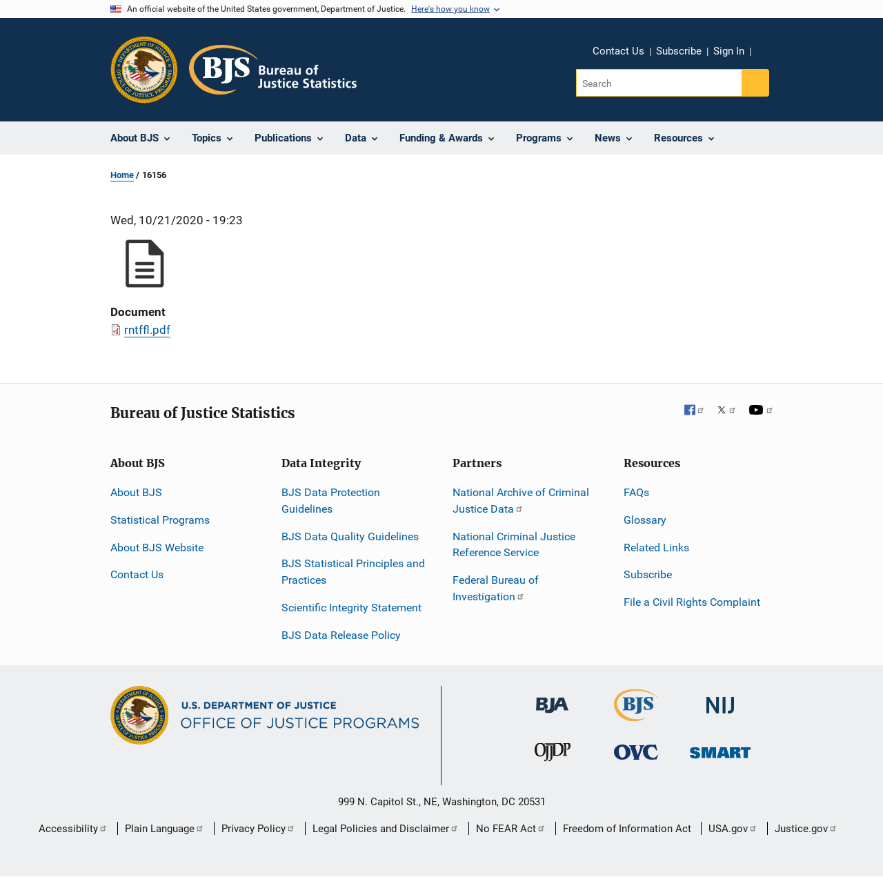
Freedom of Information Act (627, 828)
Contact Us (618, 51)
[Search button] (755, 83)
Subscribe (679, 51)
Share (766, 53)
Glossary (645, 519)
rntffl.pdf (147, 330)
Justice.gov (806, 828)
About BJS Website (157, 547)
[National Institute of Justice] (720, 698)
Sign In (728, 51)
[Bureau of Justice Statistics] (636, 714)
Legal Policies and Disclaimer (385, 828)
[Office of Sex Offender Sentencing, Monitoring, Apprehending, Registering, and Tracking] (720, 749)
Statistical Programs (160, 519)
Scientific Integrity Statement (351, 607)
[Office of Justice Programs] (144, 70)
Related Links (656, 547)
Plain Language (164, 828)
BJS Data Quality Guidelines (350, 536)
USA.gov (732, 828)
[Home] (273, 70)
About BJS (136, 492)
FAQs (636, 492)
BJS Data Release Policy (341, 635)
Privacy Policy (258, 828)
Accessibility (73, 828)
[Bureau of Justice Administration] (552, 697)
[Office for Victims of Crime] (636, 751)
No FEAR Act (511, 828)
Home (122, 175)
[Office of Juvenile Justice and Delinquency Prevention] (553, 755)
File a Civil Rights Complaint (692, 602)
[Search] (660, 83)
